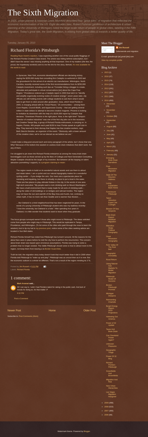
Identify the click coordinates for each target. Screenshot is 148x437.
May (109, 138)
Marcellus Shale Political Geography (112, 229)
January (110, 154)
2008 (106, 407)
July (108, 130)
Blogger (87, 431)
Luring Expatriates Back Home (112, 185)
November (111, 110)
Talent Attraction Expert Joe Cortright (111, 201)
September (111, 120)
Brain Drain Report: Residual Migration (111, 218)
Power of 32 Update (111, 324)
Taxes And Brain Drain (112, 330)
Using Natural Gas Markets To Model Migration (111, 268)
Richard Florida (23, 269)
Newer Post (14, 310)
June (109, 134)
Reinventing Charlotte (111, 301)
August (110, 126)
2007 (106, 411)
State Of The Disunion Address (111, 177)
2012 (106, 92)
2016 (106, 76)
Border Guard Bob (53, 249)
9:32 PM (20, 293)
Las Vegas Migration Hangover (111, 394)
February (110, 150)
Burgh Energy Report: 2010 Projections (112, 309)
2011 (106, 96)
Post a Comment (21, 298)
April (109, 142)
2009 (106, 403)
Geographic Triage (111, 351)
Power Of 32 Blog (111, 357)
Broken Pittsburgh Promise (111, 287)
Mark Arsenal (23, 283)
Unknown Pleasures (111, 345)
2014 (106, 84)
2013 (106, 88)
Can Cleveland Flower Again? (112, 337)
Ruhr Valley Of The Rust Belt (112, 247)
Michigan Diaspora (111, 294)
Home (52, 310)
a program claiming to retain (53, 162)
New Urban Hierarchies (112, 387)
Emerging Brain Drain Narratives (112, 160)
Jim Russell (124, 47)
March (109, 146)
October (110, 116)
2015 (106, 80)
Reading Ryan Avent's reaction (24, 56)
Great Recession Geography (112, 238)
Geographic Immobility (111, 254)
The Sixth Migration (43, 12)
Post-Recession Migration (111, 168)
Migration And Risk (112, 381)
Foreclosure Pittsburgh (111, 193)
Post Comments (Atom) (28, 316)
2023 (106, 72)
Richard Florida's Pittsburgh (111, 365)
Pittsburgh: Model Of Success (111, 278)
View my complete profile (111, 60)
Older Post (89, 310)
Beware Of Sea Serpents (112, 210)
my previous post (43, 228)
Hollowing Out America (112, 318)
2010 (106, 100)
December (111, 104)
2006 (106, 415)
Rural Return (111, 259)
